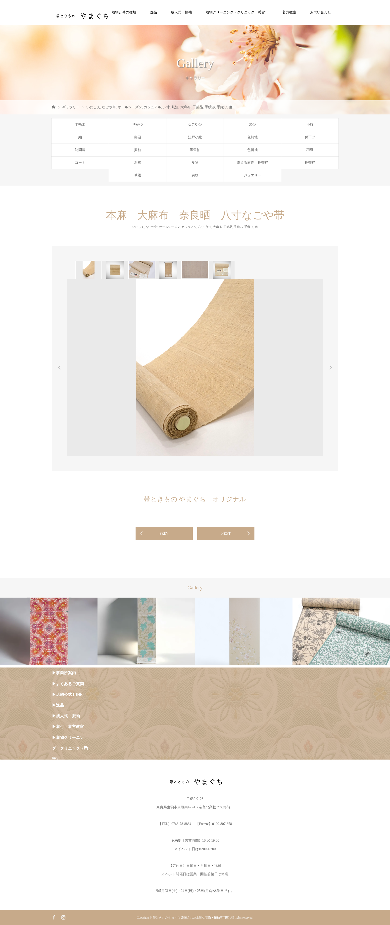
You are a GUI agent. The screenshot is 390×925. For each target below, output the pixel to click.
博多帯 (137, 124)
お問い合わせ (320, 12)
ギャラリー (71, 107)
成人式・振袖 (181, 12)
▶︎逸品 (58, 705)
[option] (88, 270)
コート (80, 162)
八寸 (166, 107)
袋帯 (252, 124)
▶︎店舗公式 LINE (67, 694)
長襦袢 (310, 162)
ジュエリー (252, 175)
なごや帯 (109, 107)
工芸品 (198, 107)
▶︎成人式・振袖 (66, 716)
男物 (195, 175)
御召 (137, 137)
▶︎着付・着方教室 (68, 726)
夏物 (195, 162)
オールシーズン (130, 107)
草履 (137, 175)
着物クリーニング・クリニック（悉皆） (237, 12)
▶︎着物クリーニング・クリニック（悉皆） (70, 748)
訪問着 (80, 150)
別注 (175, 107)
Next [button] (330, 367)
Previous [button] (59, 367)
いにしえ (93, 107)
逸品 (153, 12)
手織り (222, 107)
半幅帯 (80, 124)
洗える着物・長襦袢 (252, 162)
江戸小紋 (195, 137)
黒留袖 (195, 150)
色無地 (252, 137)
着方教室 (289, 12)
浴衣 (137, 162)
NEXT (226, 533)
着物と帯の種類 (124, 12)
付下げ (310, 137)
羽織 (309, 150)
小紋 (309, 124)
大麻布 (185, 107)
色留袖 (252, 150)
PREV (164, 533)
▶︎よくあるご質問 (68, 684)
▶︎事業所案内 (64, 673)
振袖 (137, 150)
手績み (210, 107)
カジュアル (152, 107)
